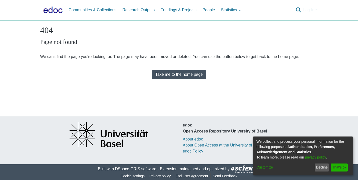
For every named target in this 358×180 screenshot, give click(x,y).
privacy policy (315, 157)
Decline (322, 167)
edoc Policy (193, 151)
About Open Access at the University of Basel (223, 145)
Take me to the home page (179, 74)
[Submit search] (298, 10)
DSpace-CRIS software (135, 169)
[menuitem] (230, 10)
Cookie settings (133, 176)
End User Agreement (192, 176)
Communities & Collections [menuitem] (92, 10)
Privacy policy (160, 176)
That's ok (339, 167)
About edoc (193, 139)
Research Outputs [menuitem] (138, 10)
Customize (264, 167)
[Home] (52, 10)
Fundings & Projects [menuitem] (178, 10)
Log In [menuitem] (308, 10)
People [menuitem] (208, 10)
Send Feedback (225, 176)
